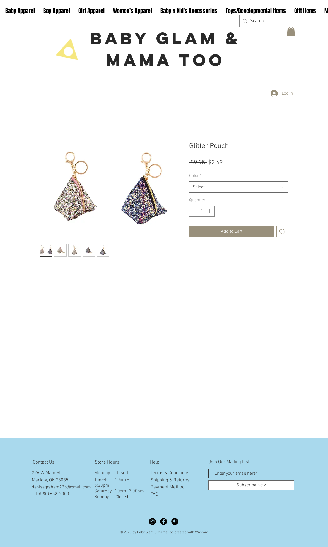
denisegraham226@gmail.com (61, 487)
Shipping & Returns (170, 480)
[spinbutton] (202, 211)
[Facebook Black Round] (163, 521)
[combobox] (238, 187)
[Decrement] (194, 211)
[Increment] (210, 211)
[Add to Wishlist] (282, 231)
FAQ (154, 494)
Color (195, 176)
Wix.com (201, 532)
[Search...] (281, 21)
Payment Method (168, 487)
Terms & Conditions (170, 473)
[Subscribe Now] (251, 485)
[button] (291, 31)
